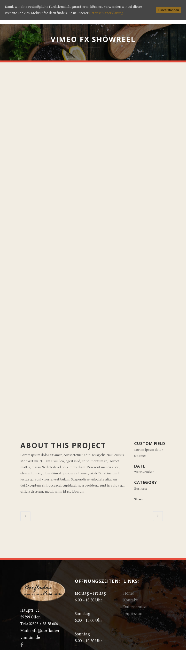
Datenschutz (134, 606)
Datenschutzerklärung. (106, 13)
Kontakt (130, 600)
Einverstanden (168, 10)
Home (128, 593)
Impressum (133, 613)
